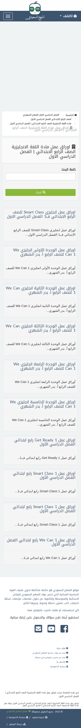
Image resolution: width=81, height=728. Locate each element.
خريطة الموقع (17, 724)
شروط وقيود (39, 717)
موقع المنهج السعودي (18, 711)
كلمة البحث (68, 170)
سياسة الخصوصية (59, 666)
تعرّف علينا (62, 648)
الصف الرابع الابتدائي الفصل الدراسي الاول (51, 119)
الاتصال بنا (62, 662)
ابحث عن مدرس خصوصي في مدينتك (51, 657)
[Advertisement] (40, 68)
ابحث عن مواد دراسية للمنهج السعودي (50, 653)
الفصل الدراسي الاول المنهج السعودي (41, 115)
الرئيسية (71, 115)
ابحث (41, 192)
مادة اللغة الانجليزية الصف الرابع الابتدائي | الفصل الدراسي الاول (40, 123)
